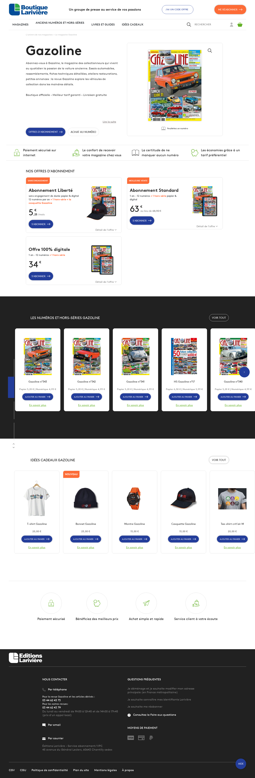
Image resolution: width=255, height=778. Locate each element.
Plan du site (81, 770)
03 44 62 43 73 (51, 700)
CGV (12, 770)
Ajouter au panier (37, 406)
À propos (128, 770)
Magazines (20, 24)
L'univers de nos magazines (39, 34)
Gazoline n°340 (233, 391)
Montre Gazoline (135, 534)
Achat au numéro (84, 132)
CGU (23, 770)
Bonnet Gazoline (86, 534)
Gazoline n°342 (87, 391)
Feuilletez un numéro (175, 129)
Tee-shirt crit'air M (232, 534)
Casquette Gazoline (183, 534)
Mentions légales (105, 770)
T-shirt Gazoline (36, 534)
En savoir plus (37, 414)
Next (13, 444)
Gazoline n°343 (38, 391)
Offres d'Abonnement (46, 132)
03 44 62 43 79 (51, 707)
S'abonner (41, 228)
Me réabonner (230, 9)
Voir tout (219, 326)
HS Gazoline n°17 (184, 391)
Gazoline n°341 (135, 391)
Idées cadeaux (132, 24)
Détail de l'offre (105, 234)
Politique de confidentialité (50, 770)
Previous (13, 447)
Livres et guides (103, 24)
